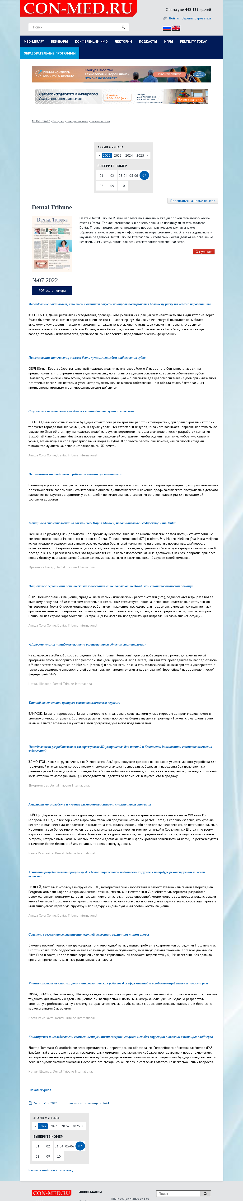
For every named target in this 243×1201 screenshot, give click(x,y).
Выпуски (58, 121)
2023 (118, 155)
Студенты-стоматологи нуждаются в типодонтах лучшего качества (81, 411)
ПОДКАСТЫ (148, 41)
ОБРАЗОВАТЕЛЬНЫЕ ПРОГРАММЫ (50, 53)
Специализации (77, 121)
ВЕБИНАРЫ (59, 41)
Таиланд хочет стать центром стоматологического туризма (74, 703)
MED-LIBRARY (34, 41)
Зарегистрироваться (196, 18)
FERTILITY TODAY (193, 41)
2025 (140, 155)
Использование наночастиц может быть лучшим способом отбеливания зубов (86, 357)
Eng (175, 27)
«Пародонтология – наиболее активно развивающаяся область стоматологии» (87, 644)
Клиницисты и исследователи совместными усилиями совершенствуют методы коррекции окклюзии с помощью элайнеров (120, 1037)
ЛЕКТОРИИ (123, 41)
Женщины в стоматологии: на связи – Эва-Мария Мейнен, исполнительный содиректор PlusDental (102, 523)
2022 (107, 155)
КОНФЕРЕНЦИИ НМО (91, 41)
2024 (129, 155)
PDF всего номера (52, 290)
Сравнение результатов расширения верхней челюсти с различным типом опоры (88, 934)
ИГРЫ (168, 41)
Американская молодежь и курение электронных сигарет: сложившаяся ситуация (89, 804)
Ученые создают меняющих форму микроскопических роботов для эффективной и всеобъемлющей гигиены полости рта (118, 983)
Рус (165, 27)
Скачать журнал (39, 1090)
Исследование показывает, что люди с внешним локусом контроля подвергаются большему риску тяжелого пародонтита (119, 304)
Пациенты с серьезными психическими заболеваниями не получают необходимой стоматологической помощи (110, 586)
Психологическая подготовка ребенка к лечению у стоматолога (75, 474)
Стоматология (100, 121)
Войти (174, 18)
